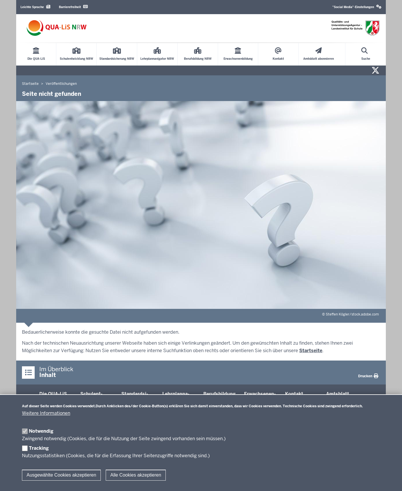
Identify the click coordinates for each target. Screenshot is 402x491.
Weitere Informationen (46, 413)
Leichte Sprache (35, 7)
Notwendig (41, 431)
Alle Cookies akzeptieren (135, 475)
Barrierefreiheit (73, 7)
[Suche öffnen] (365, 54)
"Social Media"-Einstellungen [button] (356, 7)
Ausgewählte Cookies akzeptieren (61, 475)
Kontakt (294, 394)
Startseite (310, 351)
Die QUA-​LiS (53, 394)
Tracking (39, 448)
